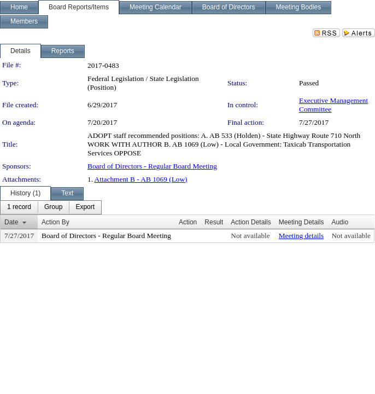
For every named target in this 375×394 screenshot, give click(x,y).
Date (11, 222)
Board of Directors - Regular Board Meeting (152, 166)
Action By (55, 222)
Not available (250, 235)
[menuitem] (19, 207)
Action (188, 222)
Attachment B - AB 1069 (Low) (141, 179)
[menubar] (51, 207)
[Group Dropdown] (53, 207)
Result (213, 222)
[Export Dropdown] (85, 207)
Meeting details (301, 235)
